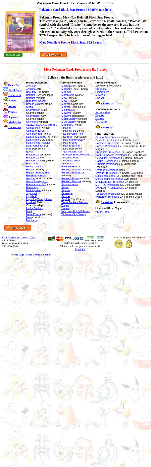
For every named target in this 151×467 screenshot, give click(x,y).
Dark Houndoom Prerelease (111, 154)
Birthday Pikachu (36, 100)
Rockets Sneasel (71, 181)
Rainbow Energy (70, 166)
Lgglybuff (31, 196)
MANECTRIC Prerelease (109, 181)
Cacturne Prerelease (107, 143)
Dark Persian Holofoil (38, 142)
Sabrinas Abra (69, 184)
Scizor (65, 187)
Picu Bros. (67, 136)
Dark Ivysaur (33, 190)
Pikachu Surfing (70, 145)
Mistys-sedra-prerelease (109, 178)
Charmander (33, 115)
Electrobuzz (102, 91)
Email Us (80, 249)
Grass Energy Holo (37, 181)
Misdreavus (68, 109)
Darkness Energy (36, 136)
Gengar (30, 178)
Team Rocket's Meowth (74, 202)
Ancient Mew (102, 112)
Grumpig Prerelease (107, 163)
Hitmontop (32, 187)
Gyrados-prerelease (106, 169)
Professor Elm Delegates (75, 154)
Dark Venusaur (34, 145)
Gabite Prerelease (105, 160)
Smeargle (67, 193)
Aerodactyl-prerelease (108, 137)
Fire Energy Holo (36, 175)
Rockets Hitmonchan (73, 172)
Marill (29, 211)
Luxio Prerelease (105, 175)
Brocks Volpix (34, 103)
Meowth (66, 103)
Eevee (29, 151)
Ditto (28, 148)
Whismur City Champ (73, 214)
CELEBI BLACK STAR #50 (41, 124)
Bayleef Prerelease (106, 140)
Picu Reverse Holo (72, 133)
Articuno (31, 88)
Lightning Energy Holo (39, 199)
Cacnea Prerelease (106, 146)
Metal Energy (33, 214)
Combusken (33, 127)
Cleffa (29, 106)
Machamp (31, 220)
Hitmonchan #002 (36, 184)
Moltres (99, 118)
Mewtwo (66, 112)
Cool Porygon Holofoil (38, 133)
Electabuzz (32, 154)
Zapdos (99, 115)
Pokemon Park (69, 157)
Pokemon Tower (70, 160)
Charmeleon (33, 109)
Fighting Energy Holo (38, 172)
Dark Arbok (32, 139)
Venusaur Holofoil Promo (75, 211)
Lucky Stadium (34, 208)
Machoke (66, 88)
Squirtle (65, 199)
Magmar (66, 91)
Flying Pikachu (34, 166)
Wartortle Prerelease (107, 196)
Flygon (30, 169)
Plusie (64, 148)
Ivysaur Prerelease (106, 172)
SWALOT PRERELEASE (109, 187)
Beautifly (31, 91)
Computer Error (35, 130)
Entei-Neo (32, 163)
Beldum (30, 94)
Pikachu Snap (69, 142)
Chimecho (32, 121)
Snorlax (65, 196)
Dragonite (101, 88)
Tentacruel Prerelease (108, 193)
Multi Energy (68, 121)
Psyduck (66, 163)
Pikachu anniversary (73, 139)
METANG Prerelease (107, 184)
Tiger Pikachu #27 (71, 151)
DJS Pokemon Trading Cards (19, 237)
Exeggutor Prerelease (108, 157)
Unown (65, 208)
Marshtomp (67, 94)
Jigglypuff (31, 193)
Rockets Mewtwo (71, 169)
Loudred (31, 202)
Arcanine (31, 85)
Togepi (65, 205)
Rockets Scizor (70, 178)
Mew (28, 217)
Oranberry (67, 124)
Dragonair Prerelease (107, 151)
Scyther (65, 190)
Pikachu (66, 127)
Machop (66, 85)
